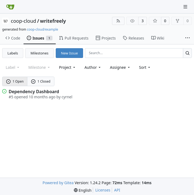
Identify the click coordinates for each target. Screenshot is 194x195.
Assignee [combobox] (120, 67)
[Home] (10, 7)
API (117, 190)
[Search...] (187, 53)
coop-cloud (23, 21)
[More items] (187, 38)
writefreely (53, 21)
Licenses (102, 190)
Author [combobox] (92, 67)
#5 (11, 96)
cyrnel (67, 96)
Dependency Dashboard (34, 91)
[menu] (145, 67)
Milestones (39, 53)
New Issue (69, 53)
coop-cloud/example (42, 29)
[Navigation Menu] (185, 6)
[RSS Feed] (118, 21)
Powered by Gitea (58, 182)
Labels (13, 53)
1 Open (15, 81)
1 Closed (41, 81)
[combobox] (67, 67)
